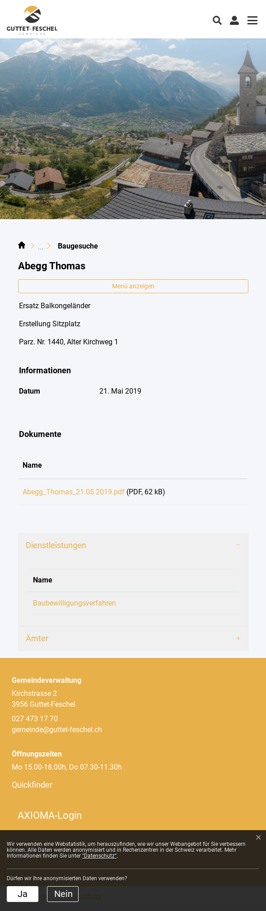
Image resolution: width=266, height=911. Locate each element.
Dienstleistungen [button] (56, 548)
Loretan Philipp (191, 606)
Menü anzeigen (133, 286)
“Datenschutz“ (99, 856)
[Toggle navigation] (251, 21)
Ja (23, 893)
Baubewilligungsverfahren (74, 606)
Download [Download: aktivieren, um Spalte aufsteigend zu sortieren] (215, 465)
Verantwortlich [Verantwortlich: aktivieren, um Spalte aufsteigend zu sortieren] (190, 583)
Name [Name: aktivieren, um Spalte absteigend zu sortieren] (42, 583)
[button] (217, 19)
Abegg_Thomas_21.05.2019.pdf (74, 492)
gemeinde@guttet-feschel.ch (57, 732)
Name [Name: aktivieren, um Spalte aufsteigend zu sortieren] (32, 465)
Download (221, 493)
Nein (63, 893)
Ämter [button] (37, 641)
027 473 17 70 (35, 722)
